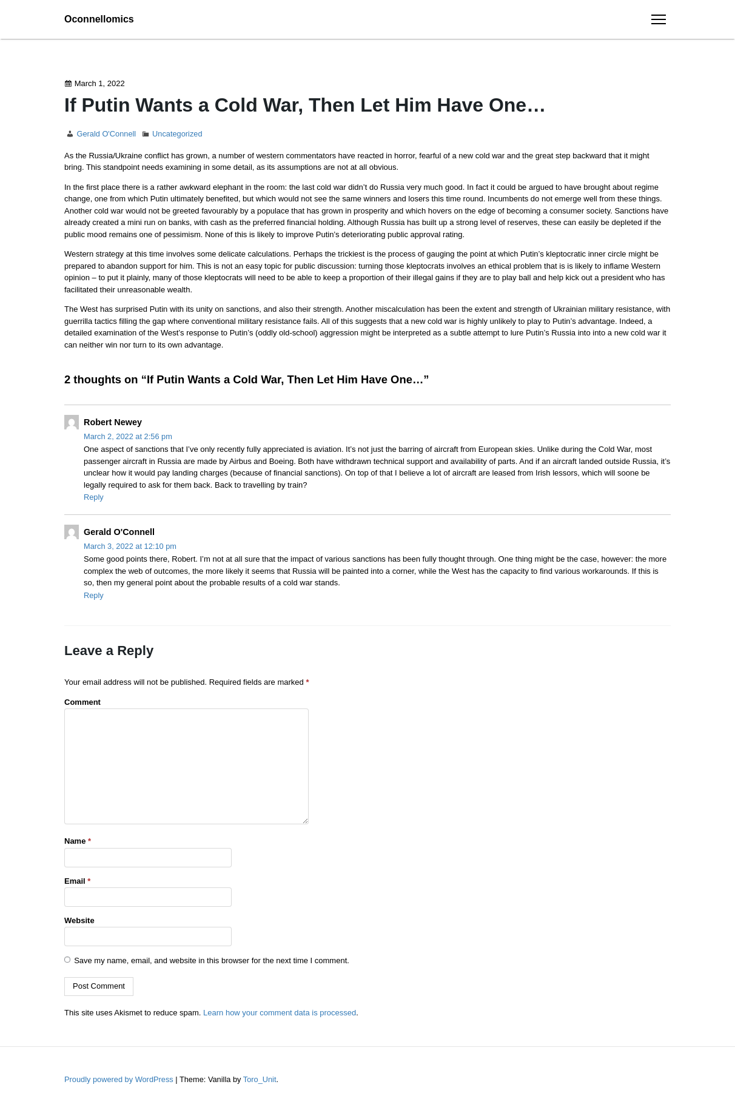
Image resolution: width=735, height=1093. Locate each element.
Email (77, 881)
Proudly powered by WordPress (119, 1079)
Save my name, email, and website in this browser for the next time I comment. (211, 959)
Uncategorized (177, 133)
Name (77, 841)
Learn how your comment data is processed (279, 1012)
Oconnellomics (99, 19)
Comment (82, 702)
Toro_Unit (260, 1079)
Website (79, 920)
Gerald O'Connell (106, 133)
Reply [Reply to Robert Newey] (94, 497)
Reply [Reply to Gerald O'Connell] (94, 595)
